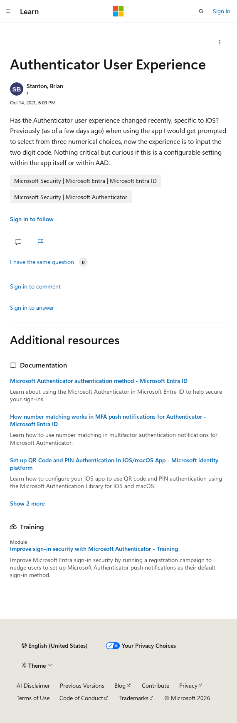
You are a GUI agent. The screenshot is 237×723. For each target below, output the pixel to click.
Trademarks (133, 698)
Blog (120, 685)
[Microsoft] (118, 11)
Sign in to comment (35, 286)
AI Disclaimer (33, 685)
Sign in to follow (32, 219)
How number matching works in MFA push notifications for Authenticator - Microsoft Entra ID (108, 420)
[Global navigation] (8, 11)
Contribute (155, 685)
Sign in (221, 11)
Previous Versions (82, 685)
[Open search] (201, 11)
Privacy (188, 685)
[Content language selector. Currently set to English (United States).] (55, 645)
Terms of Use (33, 698)
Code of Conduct (81, 698)
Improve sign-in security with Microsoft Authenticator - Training (94, 549)
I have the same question (42, 262)
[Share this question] (219, 42)
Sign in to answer (32, 307)
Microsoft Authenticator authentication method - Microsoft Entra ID (99, 381)
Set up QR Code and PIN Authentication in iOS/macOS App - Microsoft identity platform (114, 464)
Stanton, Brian (45, 86)
